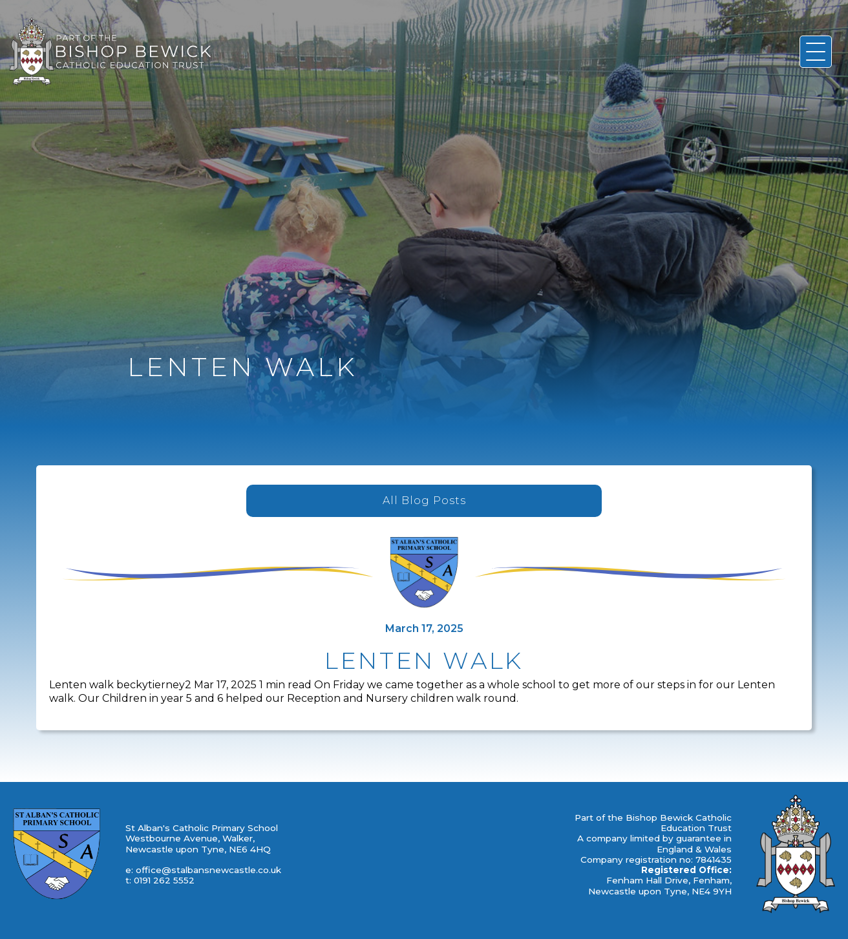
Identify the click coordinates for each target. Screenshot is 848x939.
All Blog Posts (424, 500)
